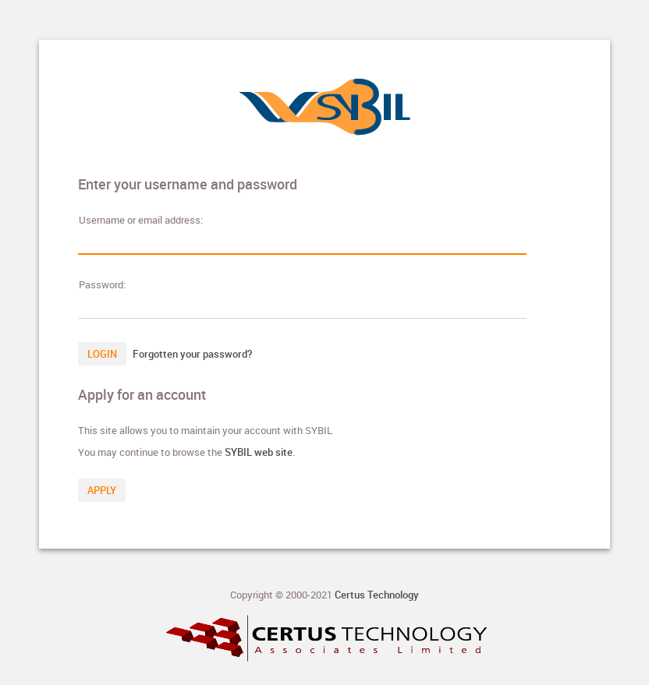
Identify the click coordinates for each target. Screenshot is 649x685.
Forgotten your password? (192, 354)
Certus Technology (377, 595)
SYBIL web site (259, 452)
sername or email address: (141, 220)
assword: (102, 284)
